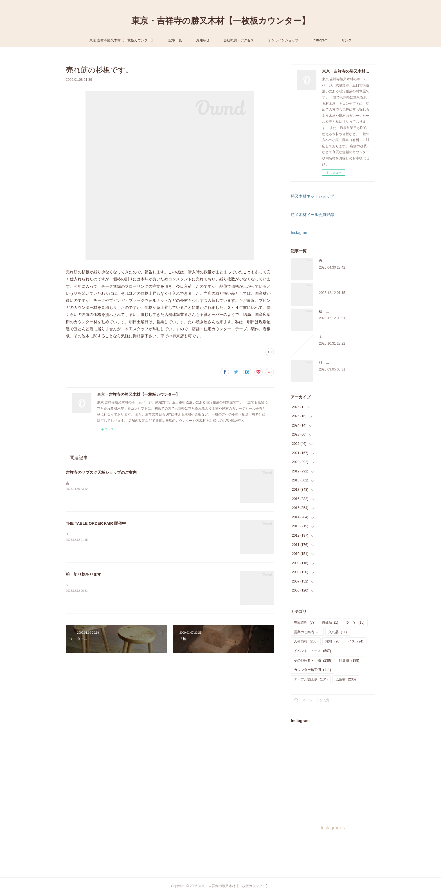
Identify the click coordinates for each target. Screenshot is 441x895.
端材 (332, 641)
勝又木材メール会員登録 (312, 214)
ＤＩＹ (355, 622)
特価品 (330, 622)
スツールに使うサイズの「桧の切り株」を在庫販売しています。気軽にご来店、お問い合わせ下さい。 (143, 585)
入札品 (337, 632)
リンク (346, 40)
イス (355, 641)
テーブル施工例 (311, 679)
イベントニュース (312, 651)
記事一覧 (175, 40)
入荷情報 (306, 641)
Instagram (319, 40)
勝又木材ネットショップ (312, 196)
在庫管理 (304, 622)
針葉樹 (349, 660)
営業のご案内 (307, 632)
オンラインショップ (283, 40)
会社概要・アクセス (239, 40)
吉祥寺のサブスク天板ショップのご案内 (101, 472)
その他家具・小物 (312, 660)
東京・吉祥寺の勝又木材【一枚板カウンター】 (220, 20)
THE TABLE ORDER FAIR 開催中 (96, 523)
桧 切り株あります (83, 574)
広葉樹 (346, 679)
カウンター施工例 (312, 670)
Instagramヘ (333, 827)
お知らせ (203, 40)
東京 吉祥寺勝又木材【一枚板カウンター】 (121, 40)
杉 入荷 (325, 363)
